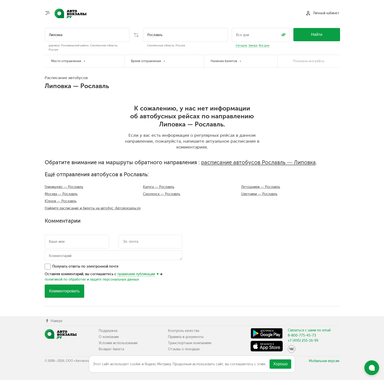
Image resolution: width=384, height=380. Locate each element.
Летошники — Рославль (260, 187)
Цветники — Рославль (259, 194)
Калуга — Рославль (158, 187)
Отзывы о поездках (184, 349)
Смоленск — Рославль (161, 194)
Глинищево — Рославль (64, 187)
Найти (316, 34)
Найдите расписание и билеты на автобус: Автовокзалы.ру (93, 208)
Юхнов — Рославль (61, 201)
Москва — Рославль (61, 194)
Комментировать (64, 291)
